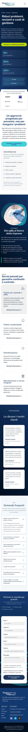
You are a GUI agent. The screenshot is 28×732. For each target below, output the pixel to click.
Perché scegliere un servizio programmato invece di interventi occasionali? (12, 581)
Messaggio (6, 655)
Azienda (5, 634)
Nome (5, 620)
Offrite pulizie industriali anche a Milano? (12, 552)
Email (5, 641)
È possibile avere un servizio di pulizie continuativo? (11, 573)
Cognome (6, 627)
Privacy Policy (18, 667)
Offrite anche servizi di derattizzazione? (9, 560)
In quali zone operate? (9, 566)
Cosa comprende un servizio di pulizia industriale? (11, 545)
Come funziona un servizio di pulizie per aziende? (11, 537)
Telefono (5, 648)
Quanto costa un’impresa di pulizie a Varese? (10, 519)
